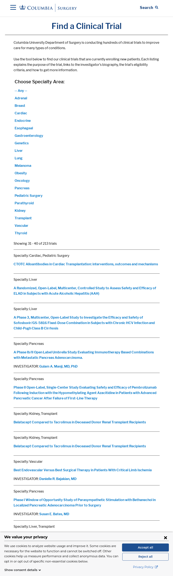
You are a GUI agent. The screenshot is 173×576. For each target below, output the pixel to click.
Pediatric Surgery (29, 196)
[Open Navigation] (13, 7)
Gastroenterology (29, 136)
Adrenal (21, 98)
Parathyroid (24, 203)
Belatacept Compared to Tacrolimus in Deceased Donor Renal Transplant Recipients (80, 422)
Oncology (22, 181)
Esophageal (24, 128)
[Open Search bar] (149, 7)
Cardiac (21, 113)
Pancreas (22, 188)
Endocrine (23, 121)
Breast (20, 106)
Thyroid (21, 233)
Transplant (23, 218)
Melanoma (23, 166)
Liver (19, 151)
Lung (19, 158)
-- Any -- (21, 91)
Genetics (22, 143)
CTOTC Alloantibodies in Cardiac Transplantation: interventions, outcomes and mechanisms (86, 264)
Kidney (20, 211)
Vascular (21, 226)
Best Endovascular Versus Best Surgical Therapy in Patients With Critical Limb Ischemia (83, 470)
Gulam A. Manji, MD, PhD (58, 366)
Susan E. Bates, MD (54, 514)
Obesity (21, 173)
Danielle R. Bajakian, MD (58, 479)
